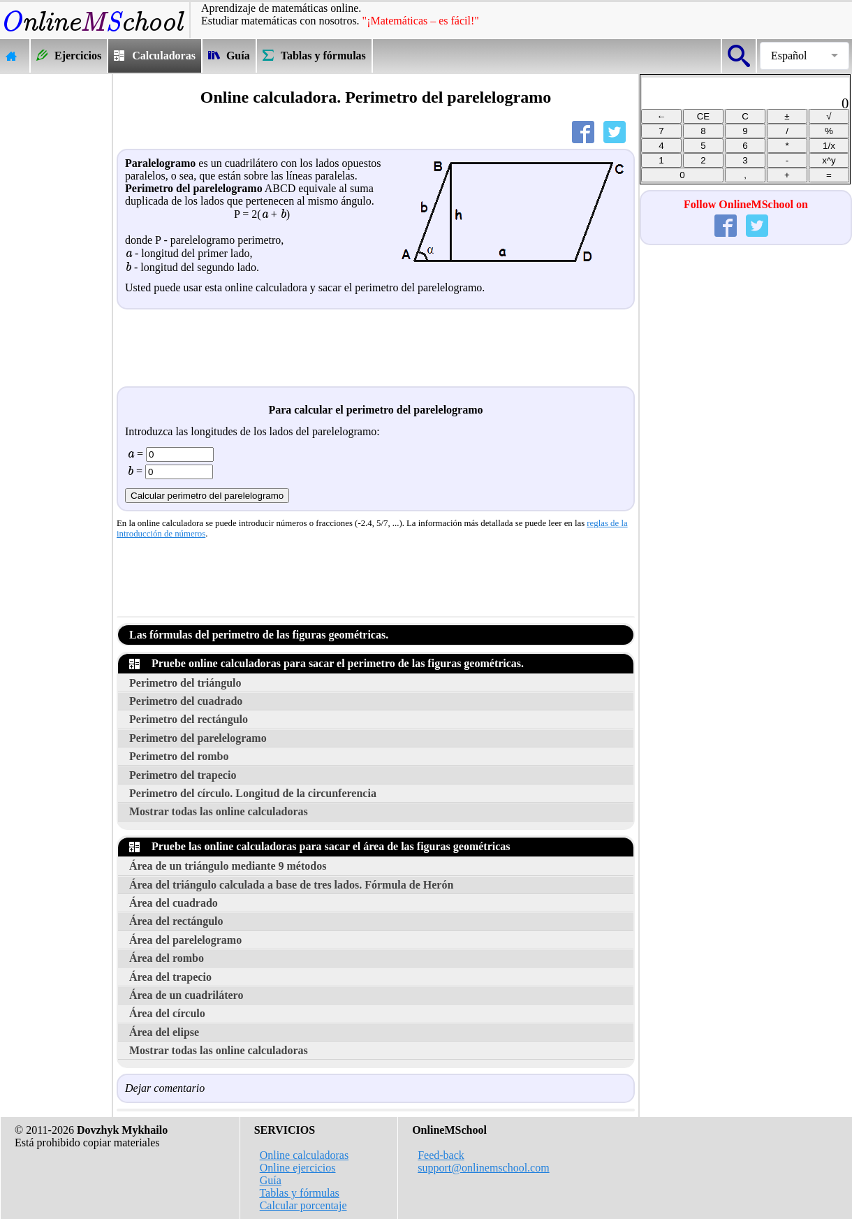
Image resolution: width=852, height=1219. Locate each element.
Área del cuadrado (173, 903)
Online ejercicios (298, 1168)
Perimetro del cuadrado (185, 701)
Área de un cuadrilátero (186, 995)
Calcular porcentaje (303, 1205)
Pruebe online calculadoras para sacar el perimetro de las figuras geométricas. (326, 663)
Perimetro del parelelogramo (198, 738)
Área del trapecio (170, 977)
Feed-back (441, 1155)
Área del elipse (164, 1032)
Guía (270, 1180)
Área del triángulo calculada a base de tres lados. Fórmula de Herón (291, 885)
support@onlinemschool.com (484, 1168)
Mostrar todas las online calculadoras (218, 811)
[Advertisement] (56, 283)
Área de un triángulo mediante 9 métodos (227, 866)
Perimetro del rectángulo (188, 719)
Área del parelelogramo (185, 940)
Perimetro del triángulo (185, 683)
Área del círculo (167, 1013)
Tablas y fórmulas (299, 1193)
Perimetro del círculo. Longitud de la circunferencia (252, 793)
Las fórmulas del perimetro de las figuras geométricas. (258, 635)
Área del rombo (166, 958)
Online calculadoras (304, 1155)
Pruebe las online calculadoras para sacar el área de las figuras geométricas (320, 846)
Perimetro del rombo (178, 756)
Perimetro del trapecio (182, 775)
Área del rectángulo (176, 921)
